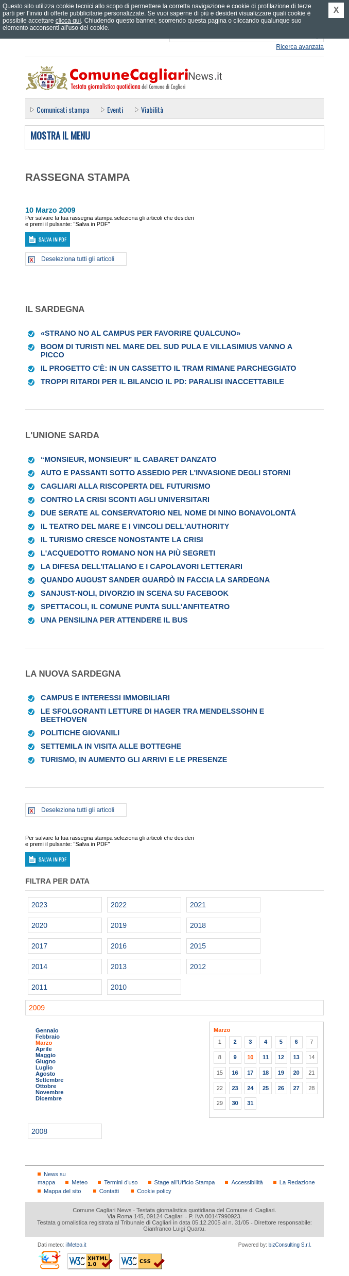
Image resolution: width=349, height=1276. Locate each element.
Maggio (46, 1055)
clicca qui (68, 20)
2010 (119, 987)
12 (281, 1057)
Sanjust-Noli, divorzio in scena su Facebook (135, 593)
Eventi (115, 109)
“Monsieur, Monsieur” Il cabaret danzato (128, 459)
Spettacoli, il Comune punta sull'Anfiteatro (135, 606)
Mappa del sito (62, 1191)
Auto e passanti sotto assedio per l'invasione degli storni (165, 473)
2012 (198, 966)
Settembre (50, 1080)
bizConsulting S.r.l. (290, 1245)
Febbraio (48, 1036)
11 (266, 1057)
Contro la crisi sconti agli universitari (125, 499)
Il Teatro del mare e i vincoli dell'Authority (135, 526)
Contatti (109, 1191)
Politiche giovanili (80, 733)
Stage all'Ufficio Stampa (184, 1182)
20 (296, 1073)
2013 (119, 966)
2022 (119, 905)
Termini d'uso (120, 1182)
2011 (39, 987)
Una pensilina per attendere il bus (114, 620)
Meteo (80, 1182)
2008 (39, 1131)
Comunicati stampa (63, 109)
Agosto (45, 1074)
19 (281, 1073)
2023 (39, 905)
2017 (39, 946)
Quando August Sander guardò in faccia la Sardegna (155, 580)
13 (296, 1057)
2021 (198, 905)
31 (250, 1103)
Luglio (44, 1067)
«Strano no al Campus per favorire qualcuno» (140, 333)
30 (235, 1103)
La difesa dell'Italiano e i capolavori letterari (141, 566)
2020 (39, 925)
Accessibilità (247, 1182)
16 (235, 1073)
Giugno (46, 1061)
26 (281, 1088)
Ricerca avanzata (300, 46)
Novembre (50, 1092)
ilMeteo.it (75, 1245)
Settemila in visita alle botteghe (111, 746)
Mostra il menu (60, 136)
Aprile (44, 1049)
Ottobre (46, 1086)
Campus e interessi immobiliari (105, 698)
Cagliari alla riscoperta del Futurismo (126, 486)
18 (266, 1073)
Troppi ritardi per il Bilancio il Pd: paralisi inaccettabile (162, 381)
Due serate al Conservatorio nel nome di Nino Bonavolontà (168, 513)
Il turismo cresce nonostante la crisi (122, 540)
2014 (39, 966)
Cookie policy (154, 1191)
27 (296, 1088)
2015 (198, 946)
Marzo (44, 1043)
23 (235, 1088)
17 (250, 1073)
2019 (119, 925)
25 (266, 1088)
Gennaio (47, 1030)
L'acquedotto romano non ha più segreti (128, 553)
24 (250, 1088)
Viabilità (152, 109)
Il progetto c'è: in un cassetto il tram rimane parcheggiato (168, 368)
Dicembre (49, 1098)
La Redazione (297, 1182)
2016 (119, 946)
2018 (198, 925)
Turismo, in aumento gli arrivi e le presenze (134, 759)
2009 (37, 1008)
